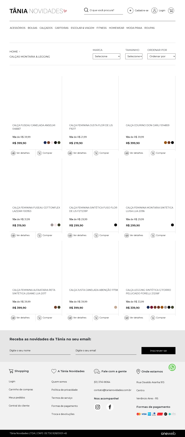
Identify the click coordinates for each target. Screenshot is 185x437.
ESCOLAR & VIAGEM (82, 28)
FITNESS (102, 28)
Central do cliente (19, 406)
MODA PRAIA (134, 28)
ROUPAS (149, 28)
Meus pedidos (17, 398)
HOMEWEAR (116, 28)
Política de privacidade (64, 390)
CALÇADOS (46, 28)
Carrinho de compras (21, 389)
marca (106, 54)
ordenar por (161, 54)
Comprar (44, 153)
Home (15, 51)
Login (158, 11)
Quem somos (59, 382)
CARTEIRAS (62, 28)
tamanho (133, 54)
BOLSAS (32, 28)
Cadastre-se (137, 11)
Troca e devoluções (62, 414)
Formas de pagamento (64, 406)
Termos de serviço (61, 398)
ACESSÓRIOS (17, 28)
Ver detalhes (20, 153)
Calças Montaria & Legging (30, 56)
